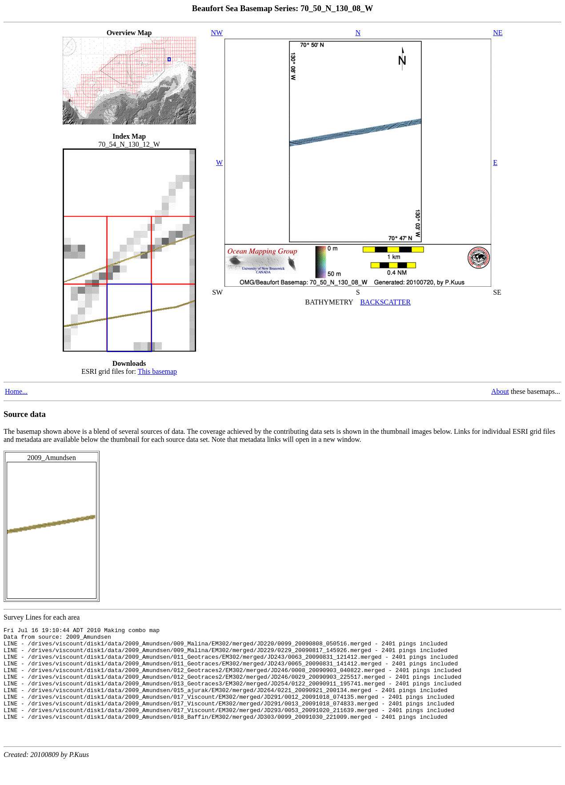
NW (217, 32)
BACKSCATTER (385, 302)
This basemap (157, 371)
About (500, 391)
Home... (16, 391)
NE (497, 32)
